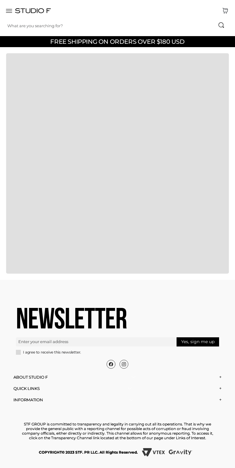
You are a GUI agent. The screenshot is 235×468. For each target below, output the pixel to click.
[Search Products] (221, 25)
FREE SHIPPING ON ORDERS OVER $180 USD (117, 41)
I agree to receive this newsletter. (52, 352)
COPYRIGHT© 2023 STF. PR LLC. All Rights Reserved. (88, 452)
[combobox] (118, 25)
